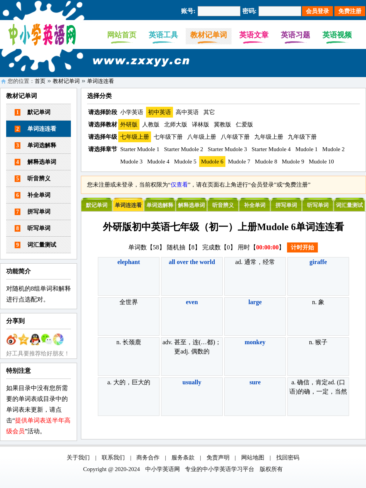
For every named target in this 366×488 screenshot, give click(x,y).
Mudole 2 (333, 149)
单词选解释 (35, 145)
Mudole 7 (239, 161)
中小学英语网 (162, 469)
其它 (209, 112)
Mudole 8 (266, 161)
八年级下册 (235, 137)
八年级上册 (201, 137)
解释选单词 (35, 162)
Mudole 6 (212, 161)
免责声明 (218, 457)
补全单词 (32, 195)
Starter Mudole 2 (183, 149)
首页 (40, 81)
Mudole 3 (131, 161)
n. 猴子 (318, 342)
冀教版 (222, 124)
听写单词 (32, 228)
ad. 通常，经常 (255, 262)
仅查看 (179, 185)
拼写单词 (32, 212)
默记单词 (32, 112)
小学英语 (131, 112)
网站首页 (121, 35)
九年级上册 (268, 137)
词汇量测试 (35, 245)
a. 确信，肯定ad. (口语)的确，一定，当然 (318, 387)
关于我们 (78, 457)
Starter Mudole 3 (227, 149)
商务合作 (147, 457)
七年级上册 (134, 137)
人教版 (150, 124)
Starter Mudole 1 (139, 149)
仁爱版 (244, 124)
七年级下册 (168, 137)
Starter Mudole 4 (271, 149)
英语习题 (295, 35)
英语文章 (254, 35)
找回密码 (287, 457)
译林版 (200, 124)
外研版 (129, 124)
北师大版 (175, 124)
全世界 (128, 302)
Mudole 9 (293, 161)
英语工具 (163, 35)
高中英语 (187, 112)
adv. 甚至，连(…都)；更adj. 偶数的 (192, 347)
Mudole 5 (185, 161)
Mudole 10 (321, 161)
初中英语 (159, 112)
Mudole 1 (306, 149)
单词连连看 (100, 81)
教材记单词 (208, 35)
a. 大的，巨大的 (128, 382)
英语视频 (337, 35)
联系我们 (113, 457)
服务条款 (183, 457)
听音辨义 (32, 178)
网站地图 (252, 457)
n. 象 (318, 302)
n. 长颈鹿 (128, 342)
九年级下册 (302, 137)
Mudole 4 (158, 161)
